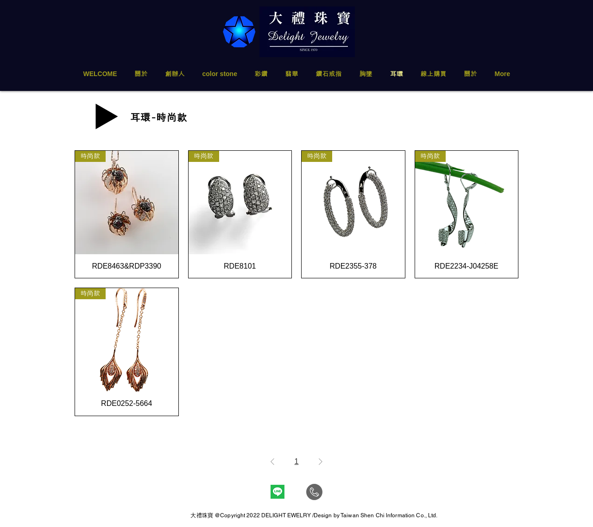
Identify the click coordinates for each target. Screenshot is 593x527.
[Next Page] (320, 461)
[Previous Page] (272, 461)
